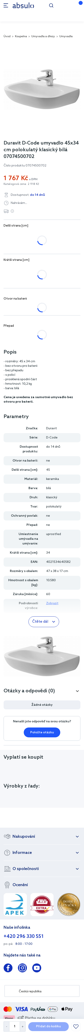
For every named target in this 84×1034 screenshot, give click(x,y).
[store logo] (23, 5)
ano (27, 307)
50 (26, 234)
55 (41, 234)
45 (10, 234)
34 (26, 269)
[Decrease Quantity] (6, 1026)
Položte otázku (42, 732)
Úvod (7, 36)
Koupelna (21, 36)
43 (42, 269)
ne (10, 307)
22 (10, 269)
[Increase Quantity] (23, 1026)
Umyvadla (66, 36)
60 (57, 234)
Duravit (51, 428)
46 (58, 269)
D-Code (52, 438)
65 (73, 234)
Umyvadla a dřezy (43, 36)
